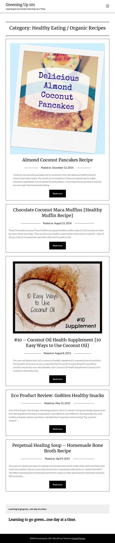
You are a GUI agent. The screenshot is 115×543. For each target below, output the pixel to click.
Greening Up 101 (20, 4)
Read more (57, 193)
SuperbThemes (78, 538)
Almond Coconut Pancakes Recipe (57, 160)
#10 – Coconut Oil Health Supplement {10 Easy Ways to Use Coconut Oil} (57, 342)
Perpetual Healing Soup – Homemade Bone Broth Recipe (57, 448)
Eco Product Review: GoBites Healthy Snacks (57, 395)
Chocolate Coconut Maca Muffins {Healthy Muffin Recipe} (57, 212)
